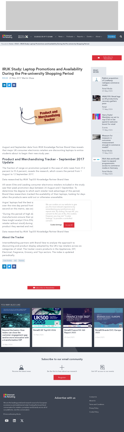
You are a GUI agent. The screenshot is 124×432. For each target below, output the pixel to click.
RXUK (17, 44)
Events (90, 36)
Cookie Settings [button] (56, 225)
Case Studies (7, 260)
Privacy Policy (93, 408)
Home (11, 44)
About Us (92, 401)
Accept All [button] (69, 225)
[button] (121, 36)
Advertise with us (65, 397)
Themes (21, 260)
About (99, 36)
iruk (15, 260)
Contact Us (93, 397)
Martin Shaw (28, 78)
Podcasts (71, 36)
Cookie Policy (94, 412)
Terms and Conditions (96, 404)
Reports (81, 36)
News (61, 36)
